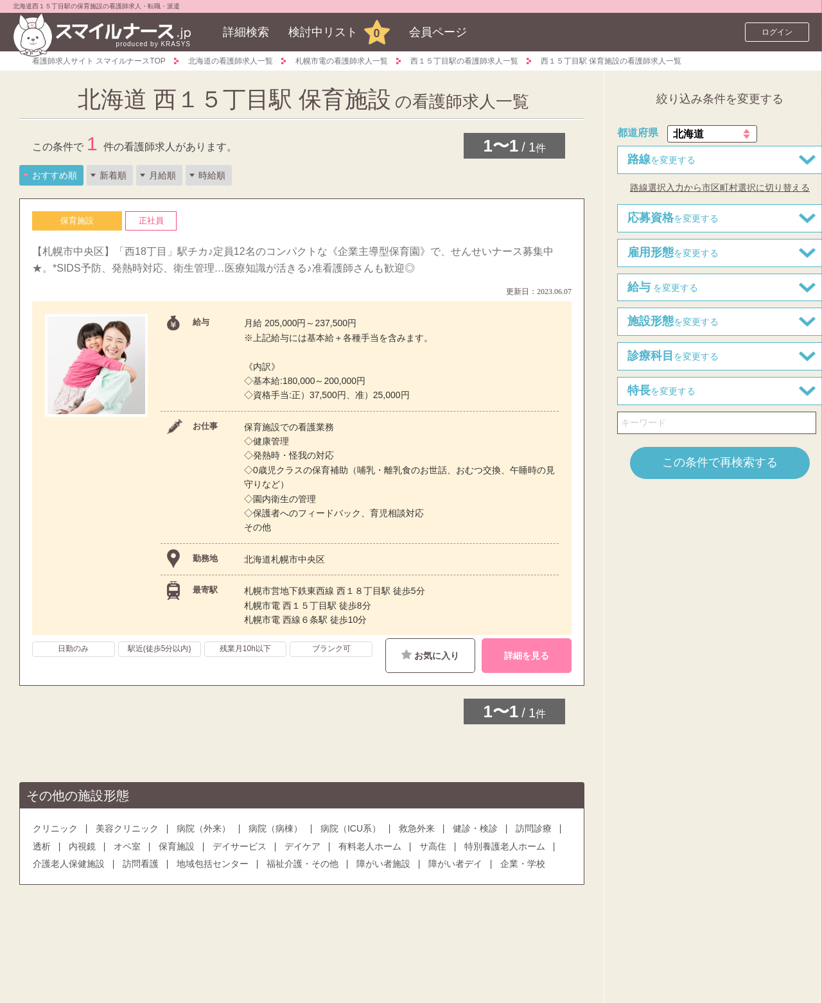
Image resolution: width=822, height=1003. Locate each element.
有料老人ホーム (369, 846)
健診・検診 (475, 828)
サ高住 (432, 846)
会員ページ (438, 32)
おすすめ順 (54, 175)
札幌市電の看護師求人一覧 (341, 61)
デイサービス (240, 846)
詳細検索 (246, 32)
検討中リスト (323, 32)
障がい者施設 (383, 864)
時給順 (211, 175)
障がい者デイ (455, 864)
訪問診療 (534, 828)
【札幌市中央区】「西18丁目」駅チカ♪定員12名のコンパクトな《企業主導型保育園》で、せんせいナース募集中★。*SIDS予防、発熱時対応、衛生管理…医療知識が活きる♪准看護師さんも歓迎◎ (293, 260)
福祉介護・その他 (302, 864)
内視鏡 (82, 846)
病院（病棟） (275, 828)
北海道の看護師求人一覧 (230, 61)
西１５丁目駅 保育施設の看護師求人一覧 (611, 61)
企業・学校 (522, 864)
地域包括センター (213, 864)
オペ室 (127, 846)
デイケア (302, 846)
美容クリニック (127, 828)
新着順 (113, 175)
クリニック (55, 828)
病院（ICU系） (350, 828)
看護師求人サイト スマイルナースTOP (99, 61)
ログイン (777, 32)
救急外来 (417, 828)
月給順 (162, 175)
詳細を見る (526, 655)
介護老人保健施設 (69, 864)
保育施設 (177, 846)
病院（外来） (204, 828)
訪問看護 (141, 864)
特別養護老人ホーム (504, 846)
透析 (42, 846)
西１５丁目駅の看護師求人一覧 (464, 61)
